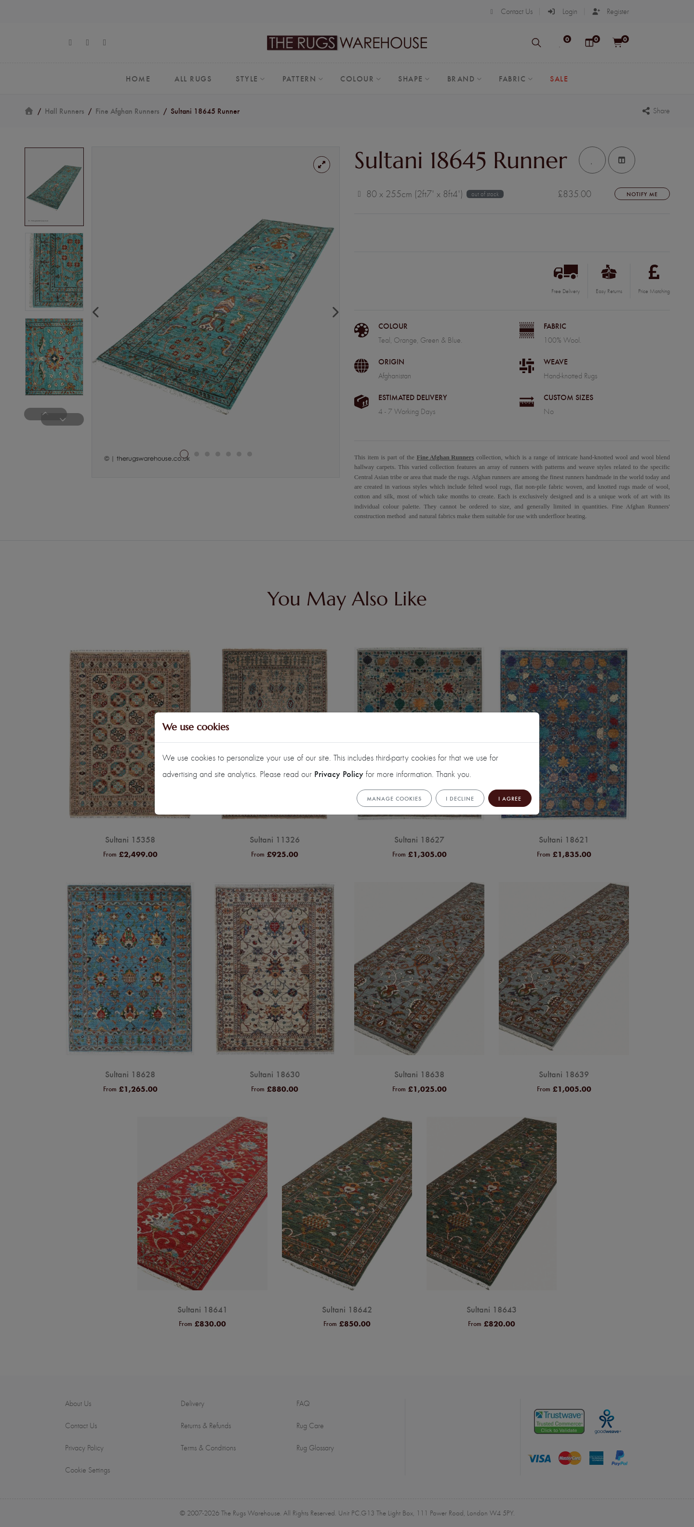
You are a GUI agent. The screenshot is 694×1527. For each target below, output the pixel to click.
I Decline (460, 798)
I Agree (509, 798)
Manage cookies (394, 798)
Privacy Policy (338, 773)
